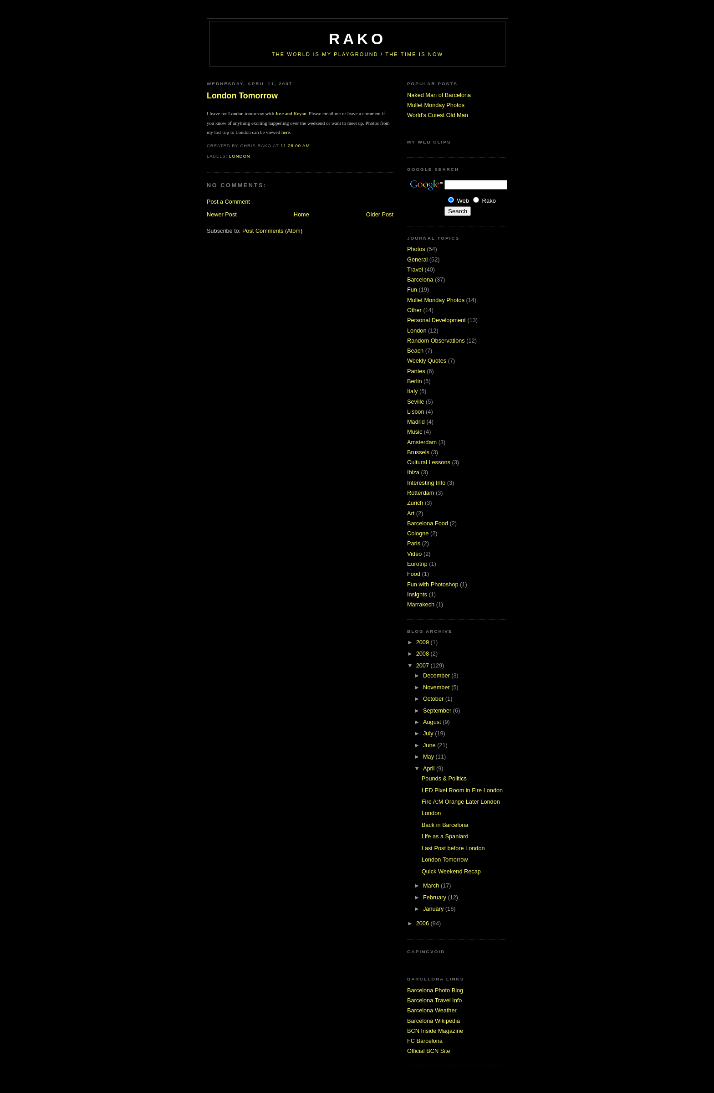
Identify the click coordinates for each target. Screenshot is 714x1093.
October (434, 698)
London (239, 156)
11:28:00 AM (295, 145)
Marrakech (420, 604)
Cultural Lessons (428, 462)
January (434, 908)
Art (410, 513)
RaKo (357, 39)
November (437, 687)
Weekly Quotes (426, 360)
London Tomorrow (242, 95)
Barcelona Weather (432, 1010)
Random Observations (436, 340)
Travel (415, 269)
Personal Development (436, 320)
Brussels (418, 452)
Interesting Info (426, 482)
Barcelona (420, 279)
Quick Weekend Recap (451, 871)
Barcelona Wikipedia (433, 1020)
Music (414, 431)
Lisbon (415, 411)
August (433, 721)
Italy (412, 391)
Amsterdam (422, 442)
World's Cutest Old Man (437, 115)
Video (414, 553)
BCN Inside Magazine (435, 1030)
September (438, 710)
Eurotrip (417, 563)
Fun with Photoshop (433, 584)
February (435, 897)
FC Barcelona (425, 1040)
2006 (423, 923)
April (429, 768)
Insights (417, 594)
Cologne (417, 533)
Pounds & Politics (444, 778)
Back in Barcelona (445, 824)
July (429, 733)
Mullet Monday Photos (435, 105)
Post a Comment (228, 201)
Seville (415, 401)
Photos (416, 249)
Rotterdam (420, 492)
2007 (423, 665)
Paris (413, 543)
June (430, 745)
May (429, 756)
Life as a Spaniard (445, 836)
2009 (423, 642)
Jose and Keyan (290, 113)
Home (301, 214)
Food (413, 573)
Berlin (414, 381)
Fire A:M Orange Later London (461, 801)
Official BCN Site (428, 1050)
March (432, 885)
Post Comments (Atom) (272, 230)
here (285, 132)
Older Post (379, 214)
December (437, 675)
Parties (416, 371)
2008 (423, 653)
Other (414, 310)
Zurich (415, 502)
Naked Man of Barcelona (439, 95)
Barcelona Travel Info (434, 1000)
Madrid (416, 421)
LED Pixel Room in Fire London (462, 790)
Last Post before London (453, 848)
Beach (415, 350)
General (417, 259)
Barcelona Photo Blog (435, 990)
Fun (412, 289)
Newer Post (222, 214)
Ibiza (413, 472)
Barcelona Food (427, 523)
